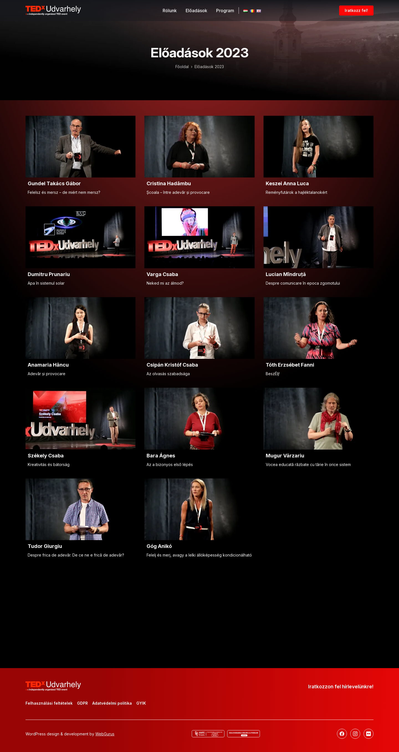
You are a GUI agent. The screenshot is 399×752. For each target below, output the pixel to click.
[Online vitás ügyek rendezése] (243, 734)
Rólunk (170, 10)
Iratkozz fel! (356, 10)
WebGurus (104, 734)
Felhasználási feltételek (49, 703)
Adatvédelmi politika (112, 703)
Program (225, 10)
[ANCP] (208, 734)
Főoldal (182, 66)
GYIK (141, 703)
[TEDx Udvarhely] (53, 10)
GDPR (82, 703)
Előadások (196, 10)
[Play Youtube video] (80, 146)
